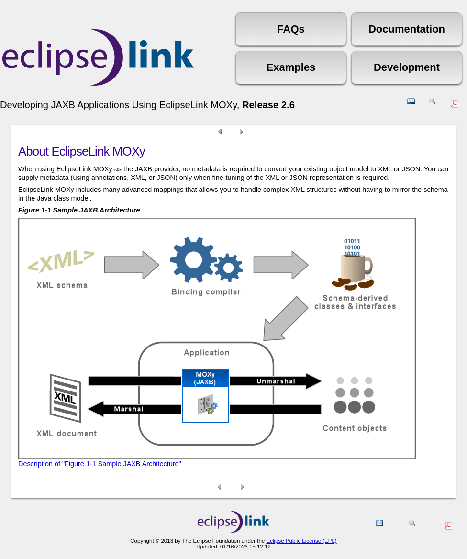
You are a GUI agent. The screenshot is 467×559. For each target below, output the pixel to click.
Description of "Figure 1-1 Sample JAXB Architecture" (99, 464)
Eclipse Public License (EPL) (301, 541)
